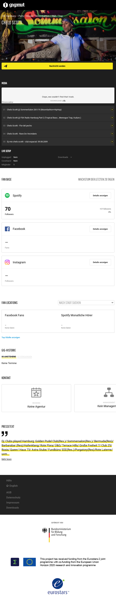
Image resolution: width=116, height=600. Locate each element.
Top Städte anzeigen (11, 337)
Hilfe (9, 480)
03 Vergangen (24, 356)
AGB (8, 492)
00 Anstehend (9, 356)
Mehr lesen (7, 459)
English (13, 485)
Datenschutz (13, 497)
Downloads (12, 507)
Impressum (12, 502)
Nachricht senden (57, 66)
